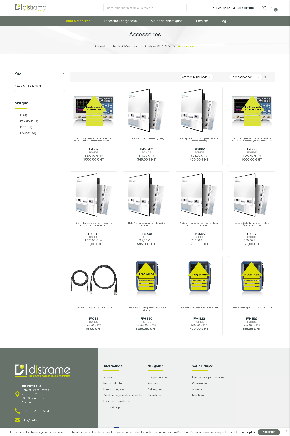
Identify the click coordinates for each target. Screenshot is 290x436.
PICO (25, 127)
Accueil (100, 46)
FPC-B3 (252, 149)
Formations (154, 395)
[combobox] (145, 8)
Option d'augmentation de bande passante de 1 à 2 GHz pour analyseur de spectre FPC (93, 139)
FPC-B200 (146, 149)
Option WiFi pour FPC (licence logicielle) (146, 138)
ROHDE (27, 133)
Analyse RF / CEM (157, 46)
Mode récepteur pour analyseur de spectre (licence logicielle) (146, 224)
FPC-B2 (93, 149)
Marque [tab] (21, 103)
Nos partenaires (158, 377)
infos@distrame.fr (32, 420)
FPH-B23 (252, 319)
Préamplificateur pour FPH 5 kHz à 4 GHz (199, 308)
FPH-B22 (199, 319)
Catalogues (155, 389)
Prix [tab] (18, 73)
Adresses (198, 389)
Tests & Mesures (124, 46)
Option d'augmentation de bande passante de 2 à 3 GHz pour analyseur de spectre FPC (252, 139)
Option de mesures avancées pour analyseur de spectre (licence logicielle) (199, 224)
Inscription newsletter (116, 401)
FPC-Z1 (93, 319)
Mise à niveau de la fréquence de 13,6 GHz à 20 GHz (146, 309)
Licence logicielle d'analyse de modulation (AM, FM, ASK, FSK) (252, 224)
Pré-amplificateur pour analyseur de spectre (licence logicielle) (199, 139)
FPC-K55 (199, 234)
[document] (145, 432)
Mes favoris (199, 395)
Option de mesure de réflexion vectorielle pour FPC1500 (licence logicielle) (94, 224)
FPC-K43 (146, 234)
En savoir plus (245, 432)
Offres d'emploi (113, 407)
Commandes (199, 383)
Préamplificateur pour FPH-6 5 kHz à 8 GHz (252, 308)
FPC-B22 (199, 149)
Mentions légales (113, 389)
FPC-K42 (93, 234)
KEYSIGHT (28, 121)
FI (23, 115)
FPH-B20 (146, 319)
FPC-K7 (252, 234)
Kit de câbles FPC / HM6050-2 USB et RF (93, 308)
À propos (109, 377)
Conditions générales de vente (122, 395)
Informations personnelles (208, 377)
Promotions (155, 383)
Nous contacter (113, 383)
